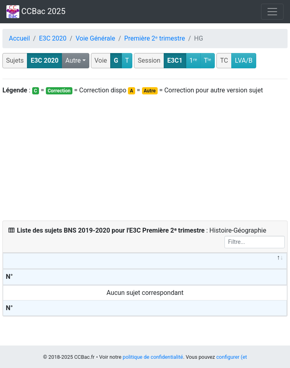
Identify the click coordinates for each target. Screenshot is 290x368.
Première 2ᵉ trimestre (154, 38)
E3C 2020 (52, 38)
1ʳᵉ (193, 60)
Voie (101, 60)
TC (224, 60)
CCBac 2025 (36, 11)
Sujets (15, 60)
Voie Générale (95, 38)
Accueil (19, 38)
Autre (72, 60)
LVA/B (244, 60)
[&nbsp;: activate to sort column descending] (145, 261)
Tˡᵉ (208, 60)
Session (149, 60)
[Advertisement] (145, 158)
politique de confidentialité (153, 357)
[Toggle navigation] (272, 12)
